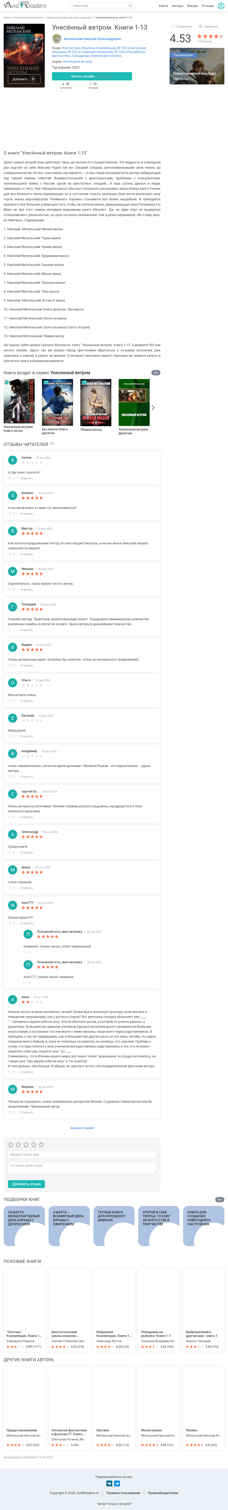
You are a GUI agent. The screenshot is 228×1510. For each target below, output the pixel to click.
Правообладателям (163, 1493)
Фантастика (71, 48)
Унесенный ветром (77, 61)
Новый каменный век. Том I (194, 73)
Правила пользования (123, 1493)
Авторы (177, 6)
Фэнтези (88, 48)
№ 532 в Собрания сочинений (90, 52)
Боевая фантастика (106, 56)
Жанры (192, 6)
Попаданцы (81, 56)
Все (156, 373)
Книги (163, 6)
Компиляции (106, 48)
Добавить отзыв (28, 1185)
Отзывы (208, 6)
